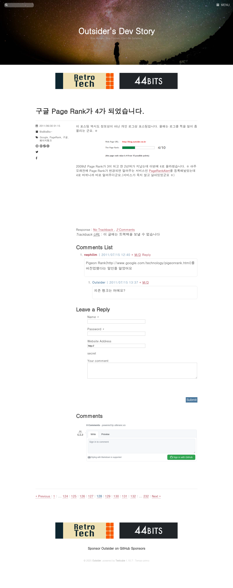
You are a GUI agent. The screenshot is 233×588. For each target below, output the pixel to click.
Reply (146, 254)
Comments (125, 229)
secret (92, 353)
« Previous (43, 496)
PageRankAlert (159, 170)
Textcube (120, 560)
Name (93, 316)
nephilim (90, 254)
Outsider (96, 560)
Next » (156, 496)
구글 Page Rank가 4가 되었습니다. (90, 111)
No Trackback (103, 229)
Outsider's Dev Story (116, 30)
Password (95, 329)
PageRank (55, 137)
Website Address (99, 341)
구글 (65, 137)
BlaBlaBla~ (46, 131)
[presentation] (112, 387)
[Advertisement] (136, 199)
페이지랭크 (46, 140)
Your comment (97, 360)
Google (44, 137)
